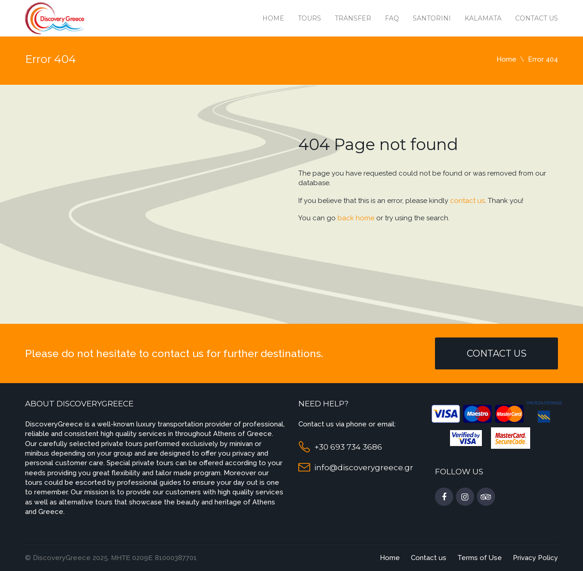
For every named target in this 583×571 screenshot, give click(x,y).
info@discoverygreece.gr (363, 467)
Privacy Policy (535, 558)
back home (356, 218)
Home (273, 18)
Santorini (432, 18)
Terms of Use (479, 558)
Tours (309, 18)
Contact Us (497, 353)
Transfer (353, 18)
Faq (392, 18)
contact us (467, 201)
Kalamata (483, 18)
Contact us (536, 18)
